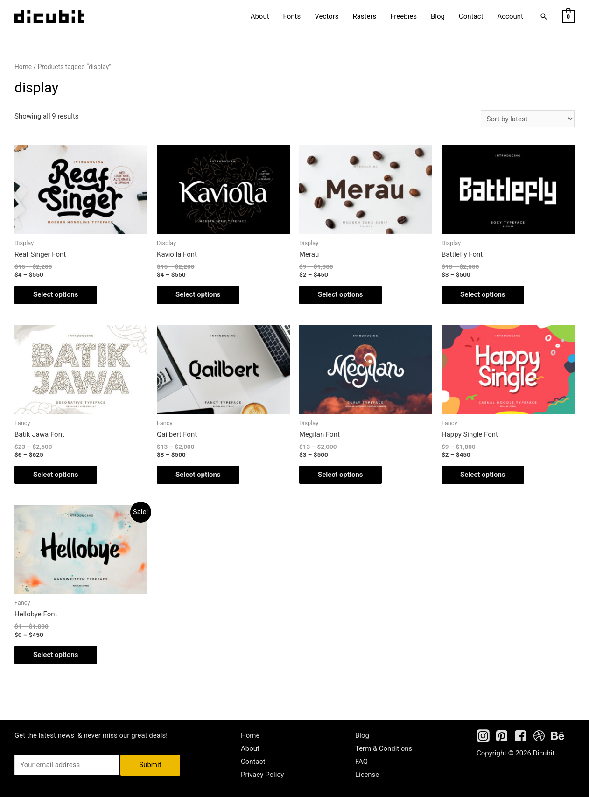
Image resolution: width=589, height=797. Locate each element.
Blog (438, 16)
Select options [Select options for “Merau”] (340, 294)
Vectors (326, 16)
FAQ (361, 761)
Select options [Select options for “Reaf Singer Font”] (55, 294)
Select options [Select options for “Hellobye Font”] (55, 654)
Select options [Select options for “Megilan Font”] (340, 474)
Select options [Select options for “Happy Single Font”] (482, 474)
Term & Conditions (384, 748)
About (260, 16)
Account (510, 16)
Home (23, 66)
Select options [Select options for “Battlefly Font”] (482, 294)
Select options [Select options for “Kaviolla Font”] (198, 294)
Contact (471, 16)
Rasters (364, 16)
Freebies (403, 16)
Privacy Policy (262, 774)
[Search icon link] (544, 16)
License (367, 774)
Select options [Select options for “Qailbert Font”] (198, 474)
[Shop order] (528, 118)
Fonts (292, 16)
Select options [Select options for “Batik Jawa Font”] (55, 474)
